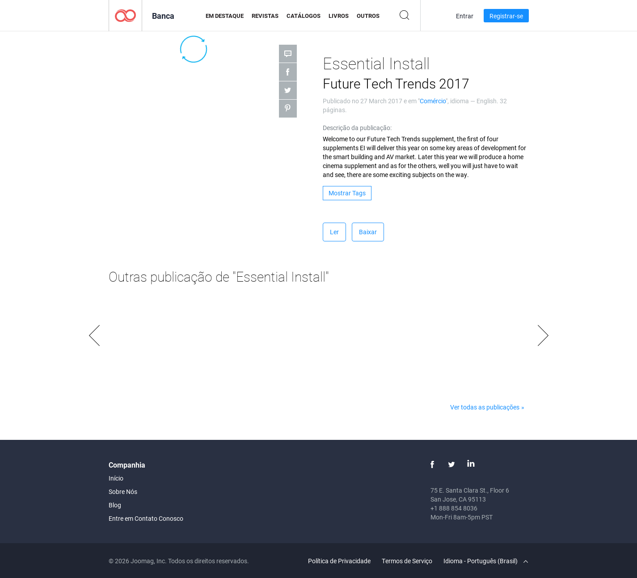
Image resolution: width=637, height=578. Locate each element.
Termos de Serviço (407, 561)
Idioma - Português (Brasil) (485, 561)
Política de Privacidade (339, 561)
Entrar (464, 16)
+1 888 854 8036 (453, 508)
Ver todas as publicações (484, 407)
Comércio (433, 101)
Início (116, 478)
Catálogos (304, 16)
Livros (339, 16)
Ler (334, 232)
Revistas (265, 16)
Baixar (368, 232)
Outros (368, 16)
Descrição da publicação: (357, 127)
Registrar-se (506, 16)
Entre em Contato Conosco (146, 518)
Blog (115, 505)
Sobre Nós (123, 491)
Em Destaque (225, 16)
